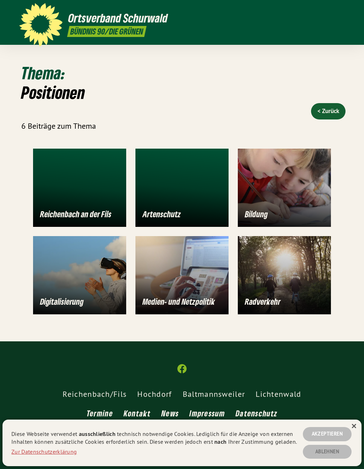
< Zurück (328, 111)
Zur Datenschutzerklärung (44, 450)
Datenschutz (256, 414)
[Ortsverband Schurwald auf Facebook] (341, 9)
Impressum (207, 414)
